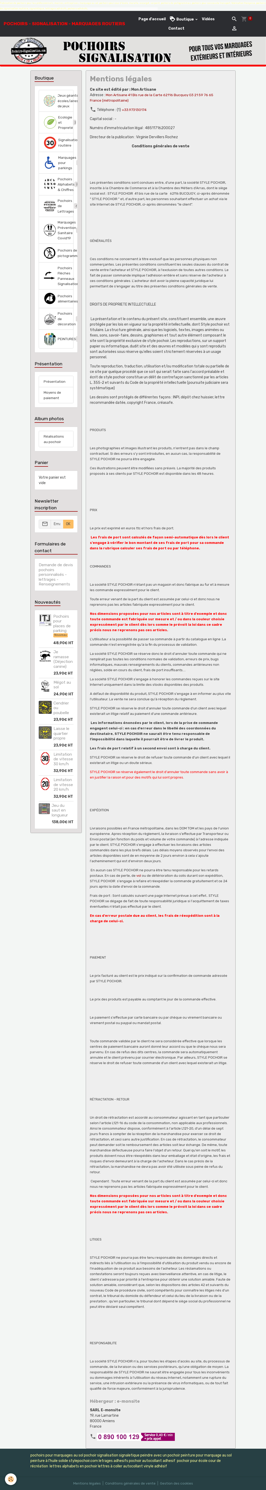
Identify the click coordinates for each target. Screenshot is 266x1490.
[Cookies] (11, 1479)
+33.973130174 (135, 110)
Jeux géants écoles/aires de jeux (59, 103)
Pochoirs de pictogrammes (59, 261)
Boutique (182, 19)
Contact (176, 28)
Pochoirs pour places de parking (62, 633)
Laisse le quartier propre (61, 744)
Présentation (55, 391)
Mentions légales (86, 1483)
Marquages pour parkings (59, 169)
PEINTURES (59, 348)
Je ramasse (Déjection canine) (63, 669)
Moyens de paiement (52, 405)
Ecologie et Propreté (59, 128)
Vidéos (208, 19)
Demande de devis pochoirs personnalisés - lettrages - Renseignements (56, 585)
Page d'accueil (152, 19)
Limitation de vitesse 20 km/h (63, 795)
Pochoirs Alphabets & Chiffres (59, 191)
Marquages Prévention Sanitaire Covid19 (59, 238)
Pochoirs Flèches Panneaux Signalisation (59, 284)
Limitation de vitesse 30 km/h (63, 769)
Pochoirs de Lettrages (59, 213)
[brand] (64, 23)
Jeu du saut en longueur (60, 821)
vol (138, 876)
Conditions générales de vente (130, 1483)
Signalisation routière (59, 148)
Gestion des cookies (177, 1483)
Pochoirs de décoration (59, 328)
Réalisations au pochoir (54, 449)
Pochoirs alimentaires (59, 307)
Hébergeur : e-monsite (115, 1401)
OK (68, 534)
